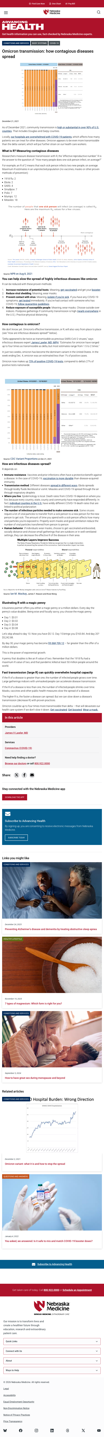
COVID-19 (55, 43)
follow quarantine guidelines (33, 304)
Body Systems (40, 43)
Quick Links (52, 1341)
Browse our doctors (15, 763)
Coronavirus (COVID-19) (18, 748)
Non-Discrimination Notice (16, 1408)
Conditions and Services (17, 43)
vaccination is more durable (58, 478)
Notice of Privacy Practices (16, 1415)
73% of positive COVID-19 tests (46, 361)
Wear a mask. (90, 709)
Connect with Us (52, 1351)
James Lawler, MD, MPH (45, 342)
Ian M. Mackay (18, 593)
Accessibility (9, 1395)
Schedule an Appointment (77, 1290)
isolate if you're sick (58, 297)
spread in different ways (63, 485)
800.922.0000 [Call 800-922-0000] (42, 763)
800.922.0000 (51, 1290)
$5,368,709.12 (56, 643)
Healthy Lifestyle (13, 939)
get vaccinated (68, 289)
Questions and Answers (16, 1176)
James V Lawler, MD (16, 732)
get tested (24, 300)
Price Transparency (12, 1421)
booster (96, 289)
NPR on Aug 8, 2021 (21, 273)
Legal (6, 1388)
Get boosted (75, 709)
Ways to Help (52, 1370)
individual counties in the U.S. (26, 503)
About (52, 1360)
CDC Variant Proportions (24, 458)
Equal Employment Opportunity (18, 1401)
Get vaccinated (58, 709)
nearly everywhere (88, 311)
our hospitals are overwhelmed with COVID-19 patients (41, 136)
